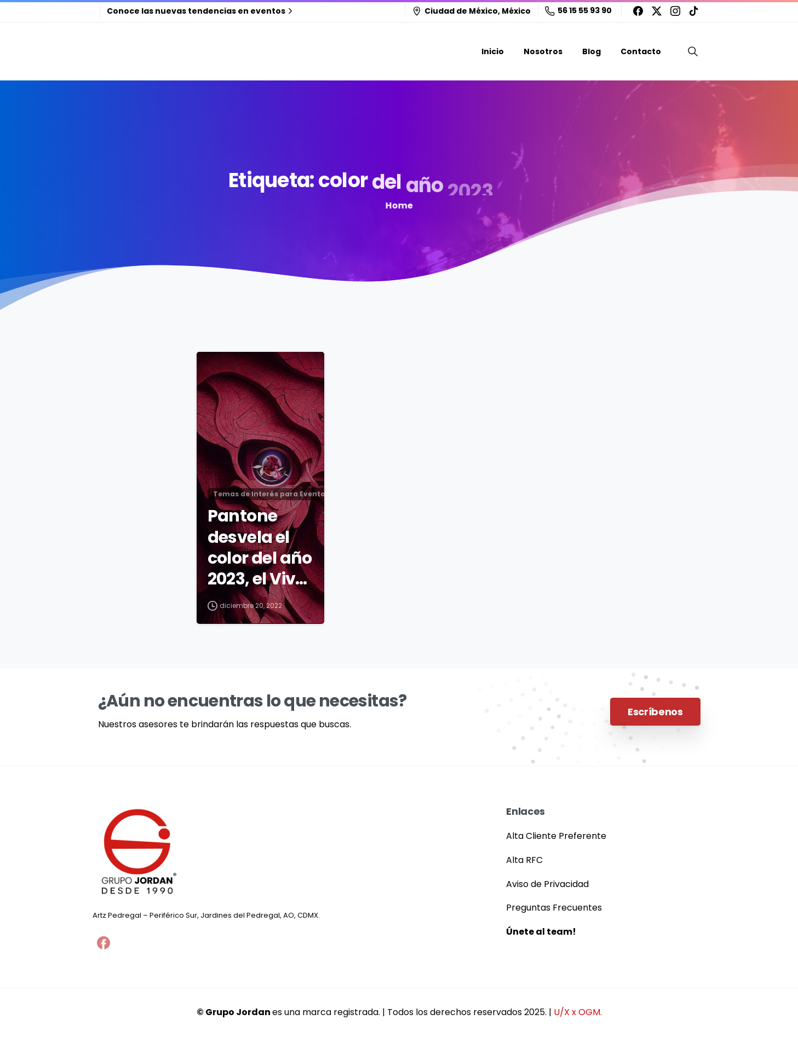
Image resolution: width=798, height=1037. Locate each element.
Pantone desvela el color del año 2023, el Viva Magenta (260, 548)
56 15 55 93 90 (578, 10)
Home (395, 205)
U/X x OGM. (578, 1012)
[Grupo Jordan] (139, 852)
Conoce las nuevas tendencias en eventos (201, 11)
